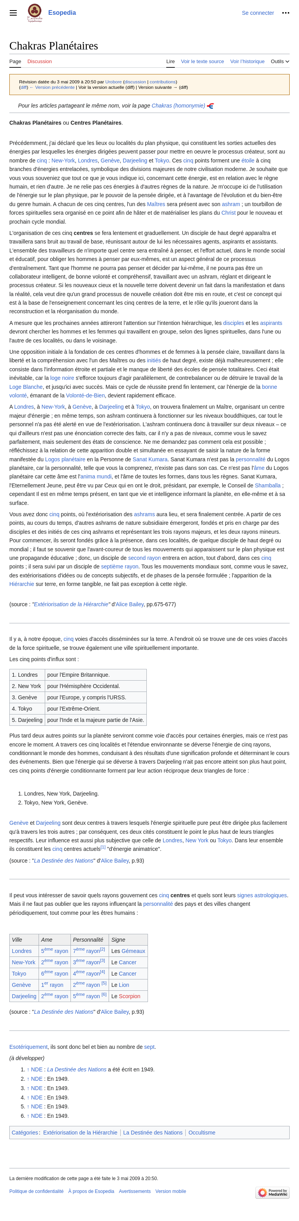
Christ (229, 213)
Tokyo (162, 160)
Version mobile (170, 1191)
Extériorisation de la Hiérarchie (71, 604)
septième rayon (120, 566)
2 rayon (54, 962)
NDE (37, 1069)
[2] (102, 949)
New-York (63, 160)
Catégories (25, 1132)
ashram (231, 204)
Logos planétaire (65, 459)
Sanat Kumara (150, 459)
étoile (247, 160)
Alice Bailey (129, 604)
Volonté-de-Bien (85, 395)
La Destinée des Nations (63, 861)
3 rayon (86, 962)
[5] (104, 983)
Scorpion (129, 996)
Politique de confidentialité (36, 1191)
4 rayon (86, 973)
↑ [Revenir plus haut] (28, 1069)
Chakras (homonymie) (179, 105)
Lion (124, 985)
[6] (104, 994)
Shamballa (268, 485)
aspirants (271, 323)
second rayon (144, 558)
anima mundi (95, 476)
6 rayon (54, 973)
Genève (110, 160)
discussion (135, 81)
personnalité (251, 459)
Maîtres (156, 204)
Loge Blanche (26, 387)
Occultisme (201, 1132)
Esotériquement (28, 1047)
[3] (102, 960)
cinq (42, 160)
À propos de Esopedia (91, 1191)
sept (149, 1047)
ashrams (144, 514)
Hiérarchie (21, 584)
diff (23, 87)
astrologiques (271, 895)
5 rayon (54, 951)
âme (259, 468)
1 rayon (52, 985)
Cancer (127, 962)
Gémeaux (133, 951)
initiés (154, 360)
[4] (102, 971)
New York (196, 840)
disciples (233, 323)
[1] (103, 847)
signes (245, 895)
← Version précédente (52, 87)
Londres (88, 160)
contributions (163, 81)
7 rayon (86, 951)
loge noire (62, 378)
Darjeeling (135, 160)
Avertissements (135, 1191)
